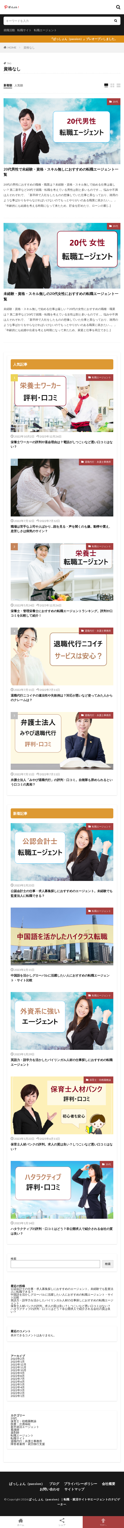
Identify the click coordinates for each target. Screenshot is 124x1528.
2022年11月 (18, 1367)
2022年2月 (18, 1393)
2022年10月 (18, 1370)
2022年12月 (18, 1364)
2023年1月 (18, 1361)
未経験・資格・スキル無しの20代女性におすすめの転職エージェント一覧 (61, 296)
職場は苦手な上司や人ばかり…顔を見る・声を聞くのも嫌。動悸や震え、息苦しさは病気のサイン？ (61, 529)
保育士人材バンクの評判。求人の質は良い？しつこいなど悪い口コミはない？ (62, 1146)
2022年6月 (18, 1381)
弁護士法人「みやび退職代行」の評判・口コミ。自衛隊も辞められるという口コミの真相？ (62, 782)
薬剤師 (15, 1432)
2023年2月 (18, 1359)
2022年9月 (18, 1373)
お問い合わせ (50, 1489)
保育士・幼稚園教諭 (100, 1079)
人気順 (18, 85)
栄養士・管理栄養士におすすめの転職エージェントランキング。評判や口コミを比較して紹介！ (62, 613)
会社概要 (108, 1484)
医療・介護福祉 (21, 1424)
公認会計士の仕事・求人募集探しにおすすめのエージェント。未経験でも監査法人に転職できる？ (62, 893)
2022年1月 (18, 1396)
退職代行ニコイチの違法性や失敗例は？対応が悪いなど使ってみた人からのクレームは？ (62, 697)
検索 (13, 1258)
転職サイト (24, 30)
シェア (62, 1522)
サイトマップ (74, 1489)
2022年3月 (18, 1390)
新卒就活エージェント (25, 1427)
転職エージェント (45, 30)
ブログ (54, 1484)
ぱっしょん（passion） (26, 1484)
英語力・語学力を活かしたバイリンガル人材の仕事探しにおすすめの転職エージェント (62, 1062)
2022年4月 (18, 1387)
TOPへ (103, 1522)
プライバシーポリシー (80, 1484)
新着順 (8, 85)
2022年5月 (18, 1384)
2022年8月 (18, 1376)
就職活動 (9, 30)
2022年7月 (18, 1379)
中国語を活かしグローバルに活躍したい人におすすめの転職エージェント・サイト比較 (60, 977)
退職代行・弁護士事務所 (98, 461)
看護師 (15, 1429)
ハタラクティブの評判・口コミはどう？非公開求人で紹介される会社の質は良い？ (62, 1231)
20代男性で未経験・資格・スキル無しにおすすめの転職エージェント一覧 (61, 172)
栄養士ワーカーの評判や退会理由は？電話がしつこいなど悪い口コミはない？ (62, 444)
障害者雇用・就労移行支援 (28, 1444)
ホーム (20, 1522)
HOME (12, 47)
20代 (115, 101)
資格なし (29, 47)
